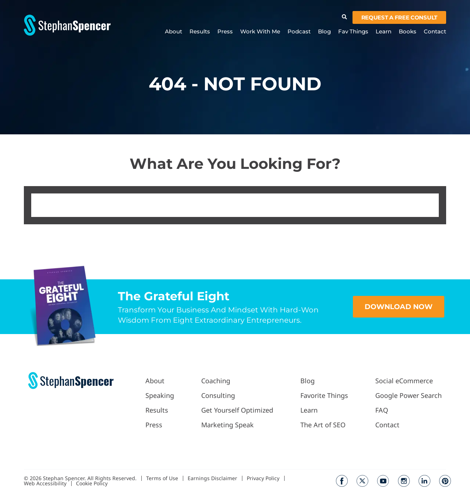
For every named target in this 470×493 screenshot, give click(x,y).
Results (199, 31)
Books (407, 31)
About (173, 31)
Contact (435, 31)
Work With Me (260, 31)
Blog (324, 31)
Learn (383, 31)
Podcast (299, 31)
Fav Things (353, 31)
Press (225, 31)
